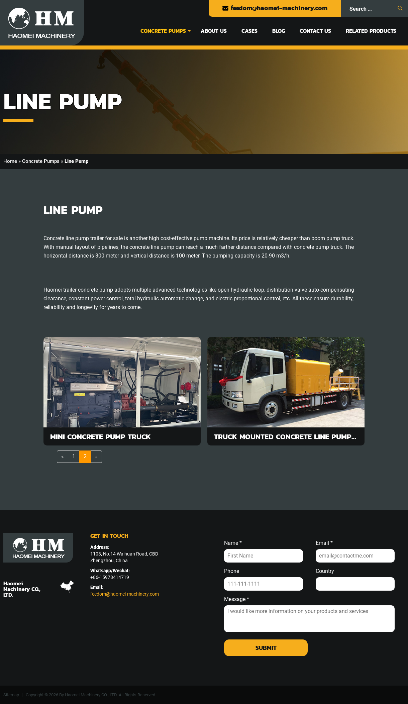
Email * (324, 543)
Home (10, 161)
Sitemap (11, 694)
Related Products (371, 31)
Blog (278, 31)
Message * (236, 599)
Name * (233, 543)
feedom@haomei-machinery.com (274, 8)
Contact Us (315, 31)
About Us (214, 31)
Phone (231, 571)
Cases (249, 31)
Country (325, 571)
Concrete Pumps (163, 31)
